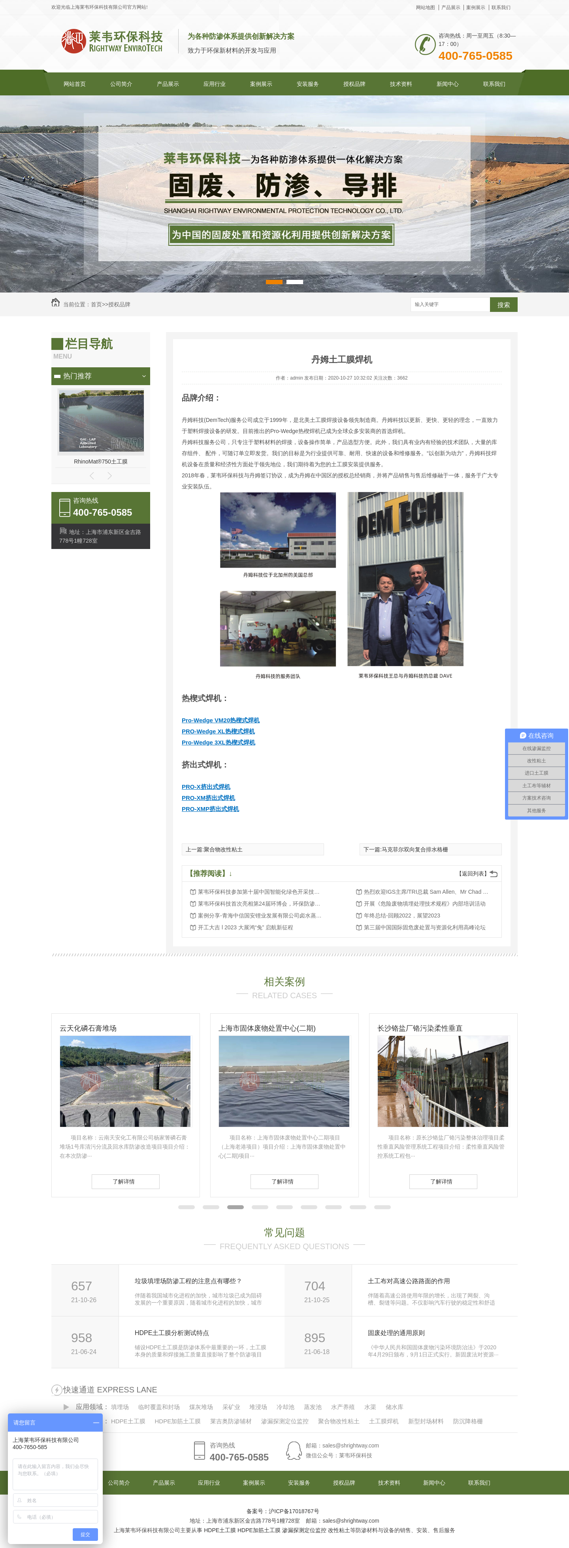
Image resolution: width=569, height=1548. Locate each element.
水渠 (370, 1407)
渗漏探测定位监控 (285, 1421)
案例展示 (475, 7)
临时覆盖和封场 (159, 1407)
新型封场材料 (426, 1421)
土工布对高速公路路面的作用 (409, 1281)
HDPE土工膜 (128, 1421)
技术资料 (401, 84)
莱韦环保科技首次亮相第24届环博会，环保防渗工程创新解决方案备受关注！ (261, 903)
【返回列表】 (473, 873)
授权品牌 (354, 84)
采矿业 (231, 1407)
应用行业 (214, 84)
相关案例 (284, 982)
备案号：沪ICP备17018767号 (283, 1511)
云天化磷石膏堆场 (88, 1028)
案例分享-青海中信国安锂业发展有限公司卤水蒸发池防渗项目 (261, 915)
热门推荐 (77, 376)
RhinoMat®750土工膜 (101, 461)
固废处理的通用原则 (396, 1333)
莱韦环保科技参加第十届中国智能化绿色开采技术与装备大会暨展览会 (261, 892)
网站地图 (425, 7)
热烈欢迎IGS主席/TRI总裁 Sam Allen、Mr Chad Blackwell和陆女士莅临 (427, 892)
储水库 (394, 1407)
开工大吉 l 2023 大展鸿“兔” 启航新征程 (245, 927)
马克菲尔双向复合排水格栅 (415, 849)
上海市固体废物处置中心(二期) (267, 1028)
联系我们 (501, 7)
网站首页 (75, 84)
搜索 (503, 305)
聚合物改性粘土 (223, 849)
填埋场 (120, 1407)
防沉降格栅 (468, 1421)
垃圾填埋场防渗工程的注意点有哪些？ (188, 1281)
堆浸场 (258, 1407)
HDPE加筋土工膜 (177, 1421)
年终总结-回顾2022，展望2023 (402, 915)
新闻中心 (448, 84)
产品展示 (450, 7)
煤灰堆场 (201, 1407)
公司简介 (121, 84)
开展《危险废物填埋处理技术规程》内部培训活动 (425, 903)
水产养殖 (343, 1407)
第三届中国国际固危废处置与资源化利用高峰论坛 (425, 927)
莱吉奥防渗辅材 (231, 1421)
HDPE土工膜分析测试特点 (172, 1333)
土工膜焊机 (384, 1421)
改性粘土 (339, 1530)
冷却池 (285, 1407)
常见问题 (284, 1232)
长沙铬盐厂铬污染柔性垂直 (420, 1028)
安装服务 (308, 84)
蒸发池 (313, 1407)
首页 (96, 304)
